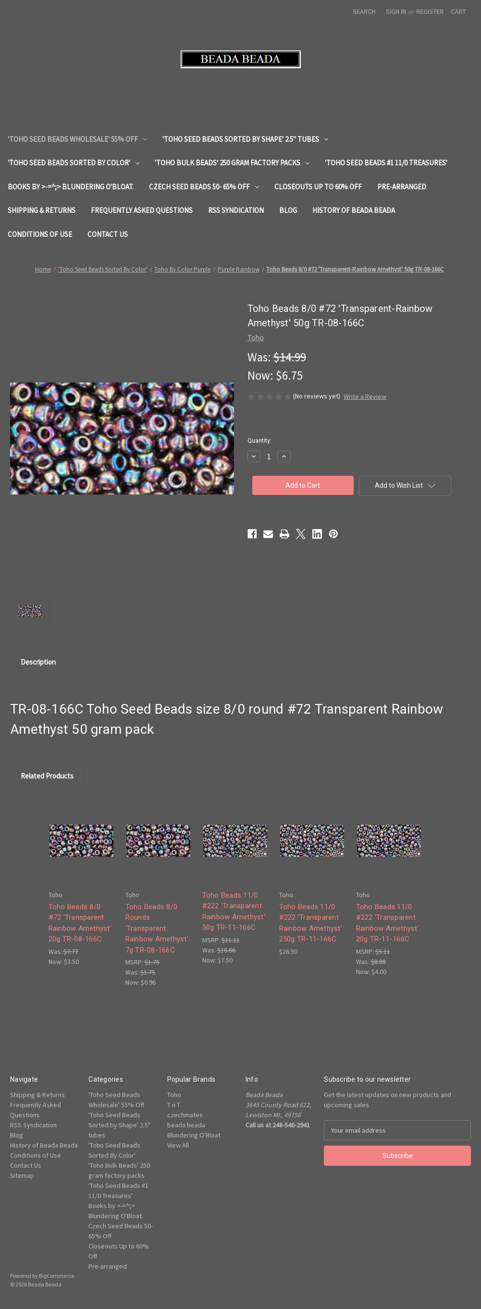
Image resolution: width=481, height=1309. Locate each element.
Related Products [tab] (47, 775)
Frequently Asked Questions (142, 210)
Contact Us (107, 234)
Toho (174, 1094)
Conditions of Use (40, 234)
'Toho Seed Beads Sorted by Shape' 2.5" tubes (245, 139)
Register (430, 11)
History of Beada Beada (353, 210)
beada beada (186, 1125)
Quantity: (259, 440)
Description (38, 662)
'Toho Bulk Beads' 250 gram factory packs (232, 162)
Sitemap (22, 1175)
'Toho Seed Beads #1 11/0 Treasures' (386, 162)
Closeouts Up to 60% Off (318, 186)
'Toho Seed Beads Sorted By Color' (73, 162)
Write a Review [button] (365, 396)
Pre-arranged (401, 186)
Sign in (396, 11)
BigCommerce (56, 1275)
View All (178, 1145)
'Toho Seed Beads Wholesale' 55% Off (77, 139)
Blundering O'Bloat (194, 1135)
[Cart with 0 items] (458, 12)
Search (364, 11)
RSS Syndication (236, 210)
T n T (173, 1104)
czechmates (185, 1115)
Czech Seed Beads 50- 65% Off (204, 186)
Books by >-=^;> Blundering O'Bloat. (71, 186)
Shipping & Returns (41, 210)
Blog (288, 210)
